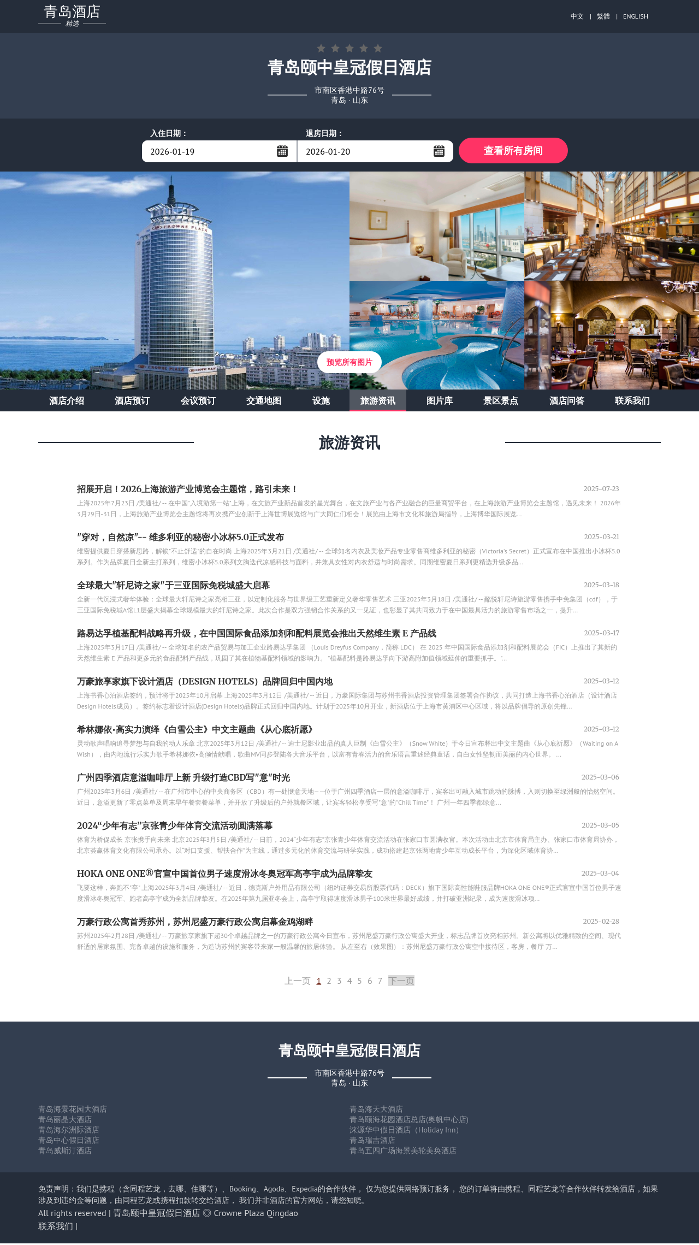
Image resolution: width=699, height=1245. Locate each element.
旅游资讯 (377, 402)
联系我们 (632, 402)
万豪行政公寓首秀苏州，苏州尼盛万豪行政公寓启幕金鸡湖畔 (195, 923)
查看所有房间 (513, 151)
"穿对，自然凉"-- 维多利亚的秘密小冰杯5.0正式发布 (180, 538)
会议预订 (198, 402)
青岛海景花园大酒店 (72, 1111)
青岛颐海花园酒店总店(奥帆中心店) (409, 1121)
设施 (321, 402)
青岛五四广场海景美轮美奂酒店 (403, 1152)
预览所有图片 (349, 364)
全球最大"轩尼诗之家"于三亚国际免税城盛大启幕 (173, 586)
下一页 (401, 982)
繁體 (603, 16)
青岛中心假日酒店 (68, 1142)
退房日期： (325, 133)
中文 (577, 16)
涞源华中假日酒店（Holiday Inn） (406, 1131)
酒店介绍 (66, 402)
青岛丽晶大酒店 (65, 1121)
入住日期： (169, 133)
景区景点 (500, 402)
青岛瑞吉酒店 (372, 1142)
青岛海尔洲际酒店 (68, 1131)
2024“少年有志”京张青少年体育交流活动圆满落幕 (175, 827)
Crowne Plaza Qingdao (256, 1214)
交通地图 (263, 402)
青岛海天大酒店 (376, 1111)
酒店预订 (132, 402)
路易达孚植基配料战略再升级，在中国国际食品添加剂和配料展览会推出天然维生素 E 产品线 (256, 634)
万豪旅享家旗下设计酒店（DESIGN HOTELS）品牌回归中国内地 (205, 682)
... (282, 151)
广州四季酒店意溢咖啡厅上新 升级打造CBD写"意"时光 (183, 779)
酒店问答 (566, 402)
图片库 (439, 402)
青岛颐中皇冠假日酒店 (156, 1214)
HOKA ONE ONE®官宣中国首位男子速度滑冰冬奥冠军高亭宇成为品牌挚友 (224, 875)
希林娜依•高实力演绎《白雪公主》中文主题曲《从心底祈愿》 (197, 730)
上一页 (298, 982)
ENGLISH (635, 16)
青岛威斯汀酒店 (65, 1152)
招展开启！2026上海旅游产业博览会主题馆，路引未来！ (188, 490)
